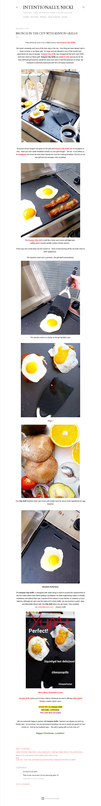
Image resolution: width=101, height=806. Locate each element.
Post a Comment (23, 784)
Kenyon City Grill (35, 240)
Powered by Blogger (50, 798)
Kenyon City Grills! (68, 42)
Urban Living (52, 755)
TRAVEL (43, 17)
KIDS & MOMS (54, 17)
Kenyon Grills (24, 698)
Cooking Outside (57, 752)
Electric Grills (68, 752)
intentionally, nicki (48, 7)
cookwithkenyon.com (45, 607)
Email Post (25, 749)
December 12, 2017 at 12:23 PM (33, 779)
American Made (26, 752)
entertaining (77, 752)
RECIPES (34, 17)
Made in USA (43, 755)
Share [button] (18, 749)
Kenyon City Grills (48, 54)
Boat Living (37, 752)
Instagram (22, 154)
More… (65, 17)
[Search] (83, 6)
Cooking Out (45, 752)
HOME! (26, 17)
